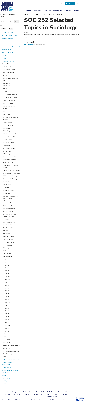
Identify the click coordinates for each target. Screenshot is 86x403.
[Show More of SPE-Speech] (2, 342)
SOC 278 (7, 322)
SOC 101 (31, 44)
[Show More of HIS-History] (2, 154)
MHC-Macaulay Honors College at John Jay (9, 215)
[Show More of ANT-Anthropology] (2, 72)
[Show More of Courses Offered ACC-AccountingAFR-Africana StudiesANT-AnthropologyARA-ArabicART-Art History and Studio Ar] (0, 64)
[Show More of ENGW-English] (2, 131)
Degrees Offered (7, 50)
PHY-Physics (6, 233)
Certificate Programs (8, 61)
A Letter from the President (10, 35)
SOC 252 (7, 314)
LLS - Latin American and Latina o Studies (10, 197)
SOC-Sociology (7, 256)
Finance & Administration (37, 392)
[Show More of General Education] (0, 52)
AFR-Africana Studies (9, 70)
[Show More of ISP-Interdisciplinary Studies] (2, 173)
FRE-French (6, 145)
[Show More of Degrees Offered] (0, 49)
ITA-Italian (6, 182)
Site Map (4, 381)
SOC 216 (7, 288)
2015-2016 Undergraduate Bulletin (32, 15)
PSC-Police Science (8, 242)
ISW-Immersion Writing (10, 179)
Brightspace (6, 394)
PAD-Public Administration (11, 225)
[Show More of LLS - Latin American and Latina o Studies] (2, 196)
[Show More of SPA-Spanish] (2, 339)
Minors (4, 58)
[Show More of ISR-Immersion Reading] (2, 176)
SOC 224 (7, 294)
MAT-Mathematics (8, 211)
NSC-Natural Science (9, 222)
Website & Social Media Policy (21, 399)
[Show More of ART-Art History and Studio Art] (2, 78)
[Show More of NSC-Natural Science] (2, 222)
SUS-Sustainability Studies (11, 351)
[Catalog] (7, 21)
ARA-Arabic (6, 75)
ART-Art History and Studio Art (11, 79)
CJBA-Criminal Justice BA (10, 92)
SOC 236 (7, 302)
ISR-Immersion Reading (10, 176)
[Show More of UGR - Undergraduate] (2, 357)
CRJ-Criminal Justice (9, 106)
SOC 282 (7, 325)
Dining (14, 392)
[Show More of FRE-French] (2, 145)
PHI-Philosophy (7, 231)
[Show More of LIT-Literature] (2, 193)
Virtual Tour (51, 392)
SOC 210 (7, 279)
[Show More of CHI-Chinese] (2, 89)
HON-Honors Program (9, 160)
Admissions (5, 44)
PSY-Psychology (7, 245)
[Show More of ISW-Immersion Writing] (2, 179)
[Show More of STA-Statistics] (2, 348)
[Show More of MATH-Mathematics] (2, 208)
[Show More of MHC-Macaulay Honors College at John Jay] (2, 214)
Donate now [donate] (69, 4)
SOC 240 (7, 305)
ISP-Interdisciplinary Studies (11, 173)
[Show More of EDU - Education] (2, 125)
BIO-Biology (6, 83)
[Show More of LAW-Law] (2, 187)
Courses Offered (7, 64)
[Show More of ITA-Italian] (2, 181)
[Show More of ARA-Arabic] (2, 75)
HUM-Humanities (8, 162)
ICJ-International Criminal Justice (10, 166)
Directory (5, 392)
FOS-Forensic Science (9, 142)
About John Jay (6, 41)
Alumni (57, 394)
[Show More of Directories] (0, 375)
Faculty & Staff (52, 397)
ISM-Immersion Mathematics (11, 170)
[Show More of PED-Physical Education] (2, 228)
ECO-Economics (7, 122)
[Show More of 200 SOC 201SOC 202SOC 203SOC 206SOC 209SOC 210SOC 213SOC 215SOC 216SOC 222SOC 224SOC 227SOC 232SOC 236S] (3, 262)
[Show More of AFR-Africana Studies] (2, 69)
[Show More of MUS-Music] (2, 219)
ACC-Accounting (8, 67)
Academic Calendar (7, 38)
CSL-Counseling (7, 112)
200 (5, 262)
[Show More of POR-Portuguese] (2, 239)
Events (49, 394)
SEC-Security (7, 254)
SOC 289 (7, 331)
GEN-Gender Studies (9, 148)
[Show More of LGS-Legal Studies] (2, 190)
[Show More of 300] (3, 334)
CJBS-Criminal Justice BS (10, 94)
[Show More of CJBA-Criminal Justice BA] (2, 91)
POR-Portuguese (8, 239)
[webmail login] (62, 3)
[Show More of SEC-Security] (2, 253)
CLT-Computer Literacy (10, 97)
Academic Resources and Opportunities (9, 363)
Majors (4, 55)
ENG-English (6, 128)
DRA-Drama (6, 115)
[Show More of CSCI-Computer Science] (2, 109)
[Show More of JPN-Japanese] (2, 184)
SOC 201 (7, 265)
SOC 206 (7, 274)
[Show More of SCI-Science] (2, 250)
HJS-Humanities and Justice (11, 157)
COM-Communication (9, 100)
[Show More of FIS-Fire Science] (2, 139)
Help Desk (22, 392)
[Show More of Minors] (0, 58)
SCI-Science (6, 251)
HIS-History (6, 154)
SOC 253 (7, 317)
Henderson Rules (37, 394)
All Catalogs (5, 384)
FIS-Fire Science (7, 139)
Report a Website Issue (6, 399)
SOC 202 (7, 268)
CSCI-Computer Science (10, 109)
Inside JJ (26, 394)
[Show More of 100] (3, 259)
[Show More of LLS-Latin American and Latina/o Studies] (2, 201)
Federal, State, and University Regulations (10, 371)
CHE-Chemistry (7, 86)
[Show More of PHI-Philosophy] (2, 230)
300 (5, 334)
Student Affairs (6, 367)
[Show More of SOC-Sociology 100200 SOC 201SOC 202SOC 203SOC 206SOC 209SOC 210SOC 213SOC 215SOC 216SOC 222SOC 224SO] (2, 256)
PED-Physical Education (10, 228)
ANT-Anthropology (8, 72)
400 (5, 337)
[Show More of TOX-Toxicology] (2, 354)
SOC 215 (7, 285)
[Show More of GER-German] (2, 151)
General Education (7, 52)
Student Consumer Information (37, 399)
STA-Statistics (7, 348)
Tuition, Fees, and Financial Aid (11, 47)
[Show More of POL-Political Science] (2, 236)
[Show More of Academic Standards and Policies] (0, 359)
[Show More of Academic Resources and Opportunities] (0, 362)
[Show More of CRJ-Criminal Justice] (2, 106)
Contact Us (62, 399)
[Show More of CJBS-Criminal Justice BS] (2, 94)
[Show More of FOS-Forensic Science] (2, 142)
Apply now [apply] (80, 4)
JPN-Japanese (7, 184)
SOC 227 (7, 297)
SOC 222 (7, 291)
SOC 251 (7, 311)
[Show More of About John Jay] (0, 41)
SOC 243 (7, 308)
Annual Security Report (51, 399)
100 (5, 259)
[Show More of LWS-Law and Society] (2, 205)
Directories (5, 375)
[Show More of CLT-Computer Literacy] (2, 97)
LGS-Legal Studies (8, 190)
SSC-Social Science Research (11, 345)
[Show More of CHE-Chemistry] (2, 86)
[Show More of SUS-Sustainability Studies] (2, 351)
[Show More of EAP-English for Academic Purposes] (2, 117)
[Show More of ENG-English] (2, 128)
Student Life (57, 10)
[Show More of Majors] (0, 55)
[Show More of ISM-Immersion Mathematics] (2, 170)
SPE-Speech (6, 342)
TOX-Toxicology (7, 354)
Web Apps (16, 394)
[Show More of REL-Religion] (2, 248)
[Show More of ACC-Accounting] (2, 66)
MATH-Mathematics (9, 209)
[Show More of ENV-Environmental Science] (2, 134)
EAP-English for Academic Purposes (10, 118)
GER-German (7, 151)
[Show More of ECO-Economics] (2, 122)
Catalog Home (6, 378)
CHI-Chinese (6, 89)
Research (47, 10)
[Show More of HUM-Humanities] (2, 162)
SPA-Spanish (6, 339)
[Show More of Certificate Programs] (0, 61)
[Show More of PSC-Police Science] (2, 242)
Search (10, 28)
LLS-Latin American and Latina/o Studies (10, 202)
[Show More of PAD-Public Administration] (2, 225)
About (28, 10)
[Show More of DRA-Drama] (2, 114)
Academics (37, 10)
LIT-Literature (7, 193)
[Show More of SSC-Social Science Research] (2, 345)
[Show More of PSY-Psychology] (2, 245)
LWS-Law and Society (9, 206)
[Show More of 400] (3, 336)
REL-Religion (6, 248)
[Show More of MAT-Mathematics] (2, 211)
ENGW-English (7, 131)
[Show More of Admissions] (0, 44)
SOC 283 (7, 328)
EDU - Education (8, 125)
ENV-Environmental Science (11, 134)
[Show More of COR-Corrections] (2, 103)
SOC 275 (7, 319)
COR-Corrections (8, 103)
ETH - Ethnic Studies (9, 137)
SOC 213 (7, 282)
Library (64, 394)
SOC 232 (7, 299)
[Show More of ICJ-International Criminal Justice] (2, 165)
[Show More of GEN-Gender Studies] (2, 148)
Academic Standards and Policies (11, 360)
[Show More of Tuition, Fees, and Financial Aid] (0, 46)
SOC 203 (7, 271)
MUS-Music (6, 219)
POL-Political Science (9, 236)
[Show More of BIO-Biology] (2, 83)
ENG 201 (26, 44)
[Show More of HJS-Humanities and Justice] (2, 156)
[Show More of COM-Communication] (2, 100)
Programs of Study (7, 32)
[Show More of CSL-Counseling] (2, 111)
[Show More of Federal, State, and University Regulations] (0, 370)
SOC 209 (7, 276)
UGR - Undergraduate (9, 357)
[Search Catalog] (8, 25)
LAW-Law (6, 187)
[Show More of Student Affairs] (0, 367)
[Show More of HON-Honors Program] (2, 159)
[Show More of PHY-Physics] (2, 233)
